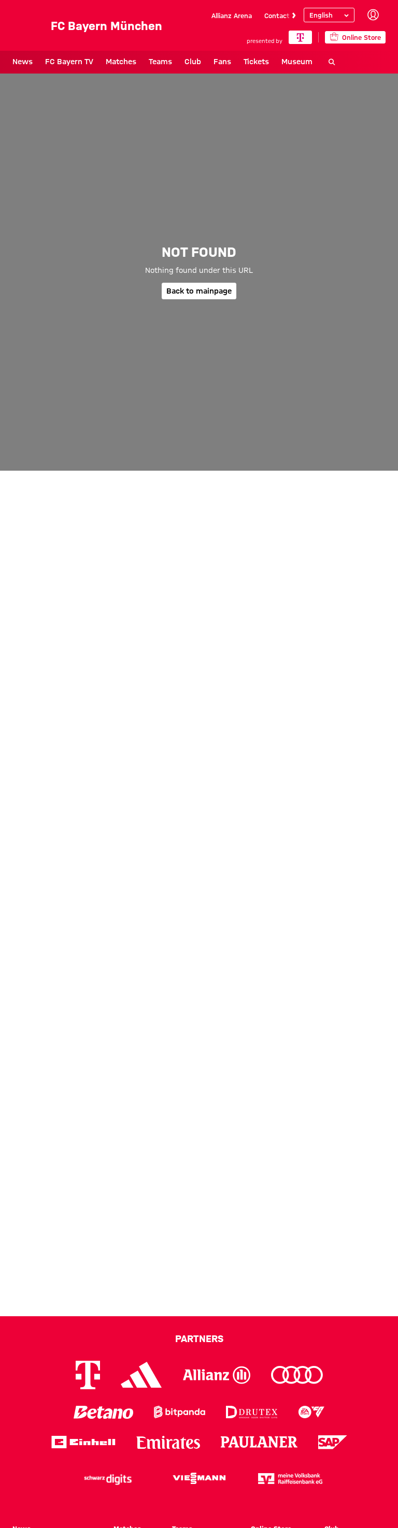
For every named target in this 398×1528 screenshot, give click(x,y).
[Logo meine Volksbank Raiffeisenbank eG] (290, 1478)
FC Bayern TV (69, 61)
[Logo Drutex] (251, 1412)
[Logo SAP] (332, 1442)
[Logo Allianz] (216, 1375)
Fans (222, 61)
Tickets (256, 61)
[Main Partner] (300, 37)
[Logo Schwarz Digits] (108, 1478)
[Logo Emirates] (168, 1442)
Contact (277, 15)
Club (192, 61)
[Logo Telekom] (88, 1375)
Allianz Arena (231, 15)
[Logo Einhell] (83, 1442)
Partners (199, 1338)
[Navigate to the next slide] (293, 15)
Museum (296, 61)
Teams (160, 61)
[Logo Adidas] (141, 1375)
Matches (121, 61)
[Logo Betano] (103, 1412)
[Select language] (329, 15)
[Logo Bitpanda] (179, 1412)
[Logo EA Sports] (311, 1412)
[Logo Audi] (297, 1375)
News (22, 61)
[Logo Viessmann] (199, 1478)
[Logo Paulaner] (259, 1442)
